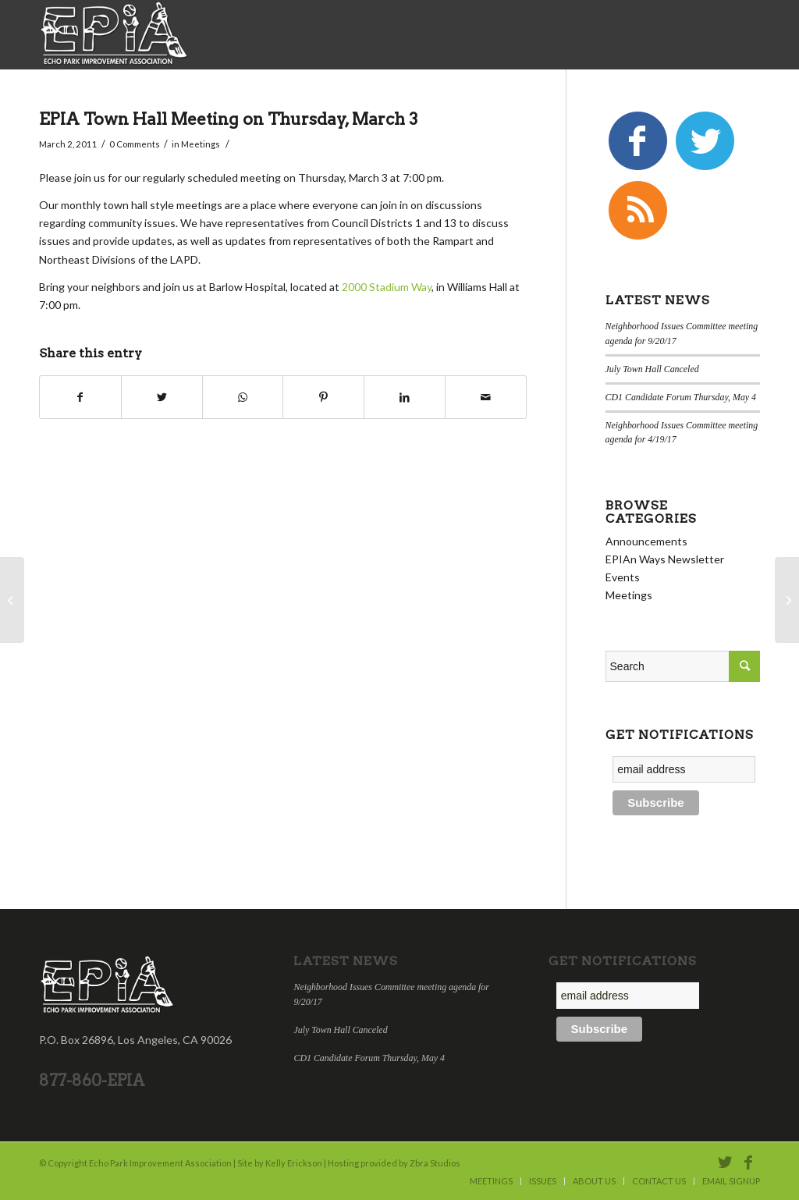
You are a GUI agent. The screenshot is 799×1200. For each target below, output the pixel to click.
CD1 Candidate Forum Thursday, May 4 (681, 397)
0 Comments (134, 144)
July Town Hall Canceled (652, 369)
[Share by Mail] (486, 397)
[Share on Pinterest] (323, 397)
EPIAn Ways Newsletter (664, 559)
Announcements (646, 541)
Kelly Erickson (293, 1163)
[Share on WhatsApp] (243, 397)
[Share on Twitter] (162, 397)
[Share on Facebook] (80, 397)
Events (622, 577)
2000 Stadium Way (386, 286)
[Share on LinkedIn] (404, 397)
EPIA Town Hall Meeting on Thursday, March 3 (228, 119)
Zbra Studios (435, 1163)
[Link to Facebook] (748, 1161)
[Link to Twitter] (725, 1161)
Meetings (200, 144)
